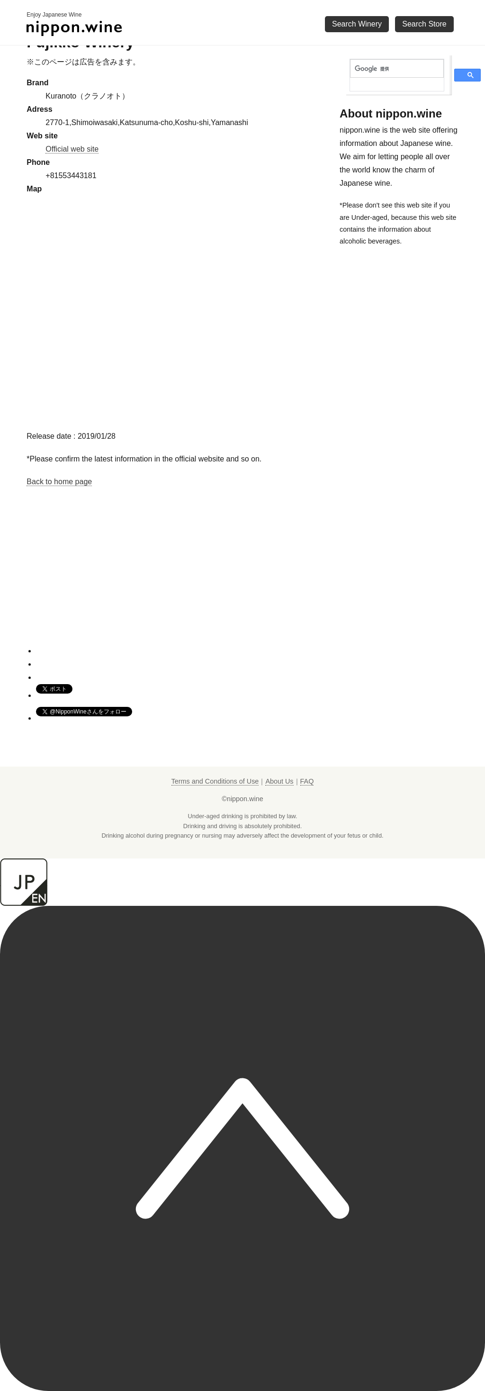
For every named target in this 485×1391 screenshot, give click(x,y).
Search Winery (357, 24)
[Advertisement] (179, 579)
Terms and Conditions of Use (215, 781)
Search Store (424, 24)
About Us (279, 781)
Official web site (72, 149)
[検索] (397, 68)
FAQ (307, 781)
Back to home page (59, 482)
